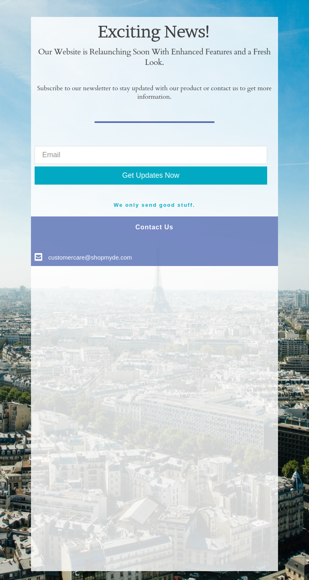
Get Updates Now (150, 175)
